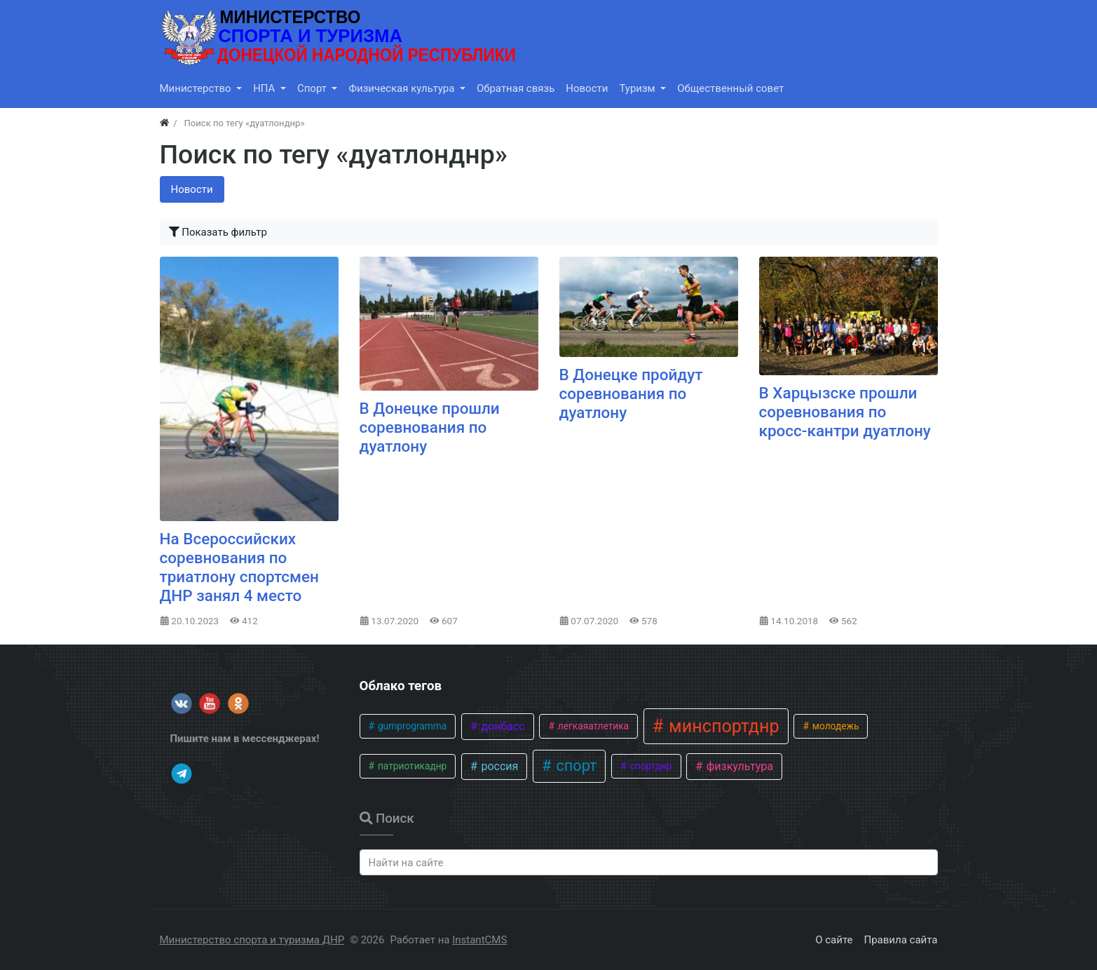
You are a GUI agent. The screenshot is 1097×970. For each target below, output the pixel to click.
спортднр (649, 766)
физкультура (738, 766)
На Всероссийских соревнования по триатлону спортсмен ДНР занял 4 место (239, 567)
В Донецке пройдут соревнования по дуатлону (631, 393)
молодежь (834, 726)
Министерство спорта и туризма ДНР (252, 940)
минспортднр (722, 726)
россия (498, 766)
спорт (574, 765)
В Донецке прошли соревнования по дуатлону (430, 427)
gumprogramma (411, 726)
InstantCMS (479, 940)
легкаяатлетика (592, 726)
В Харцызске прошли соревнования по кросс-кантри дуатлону (845, 412)
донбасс (501, 726)
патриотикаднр (411, 766)
